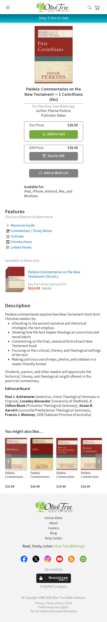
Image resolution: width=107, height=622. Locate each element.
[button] (89, 8)
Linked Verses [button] (21, 247)
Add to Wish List (53, 173)
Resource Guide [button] (23, 225)
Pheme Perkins (59, 110)
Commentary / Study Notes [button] (31, 231)
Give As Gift (53, 156)
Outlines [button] (17, 236)
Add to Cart (53, 134)
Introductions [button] (21, 242)
